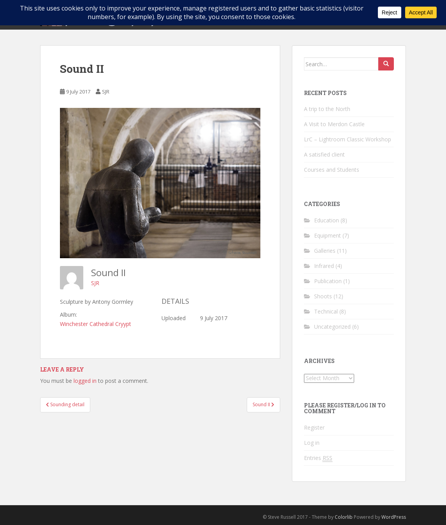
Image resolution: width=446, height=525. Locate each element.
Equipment (327, 235)
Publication (328, 281)
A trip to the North (327, 109)
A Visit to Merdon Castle (334, 124)
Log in (312, 442)
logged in (85, 380)
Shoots (323, 296)
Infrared (324, 266)
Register (314, 427)
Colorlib (344, 517)
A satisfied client (324, 154)
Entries (318, 458)
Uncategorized (332, 326)
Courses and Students (331, 169)
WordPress (393, 517)
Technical (326, 311)
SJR (105, 91)
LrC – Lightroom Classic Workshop (347, 139)
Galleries (324, 250)
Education (326, 220)
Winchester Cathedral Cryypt (95, 324)
